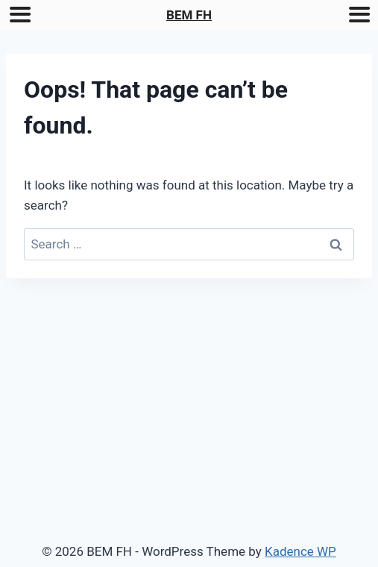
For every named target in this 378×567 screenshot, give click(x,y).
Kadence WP (300, 551)
